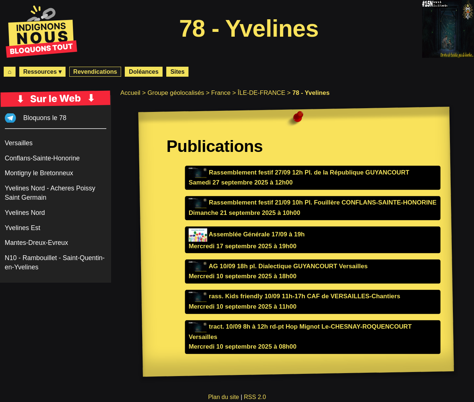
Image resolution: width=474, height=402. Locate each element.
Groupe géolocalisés (175, 92)
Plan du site (223, 397)
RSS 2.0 (255, 397)
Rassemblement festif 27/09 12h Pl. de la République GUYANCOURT (298, 172)
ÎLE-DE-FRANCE (262, 92)
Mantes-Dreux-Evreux (36, 242)
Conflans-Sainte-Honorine (42, 158)
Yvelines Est (22, 228)
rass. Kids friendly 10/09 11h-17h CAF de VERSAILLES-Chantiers (294, 296)
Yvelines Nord (25, 212)
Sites (177, 72)
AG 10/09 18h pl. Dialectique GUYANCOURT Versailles (277, 266)
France (220, 92)
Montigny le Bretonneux (39, 173)
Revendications (95, 72)
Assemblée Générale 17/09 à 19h (246, 234)
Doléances (143, 72)
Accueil (130, 92)
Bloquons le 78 (44, 118)
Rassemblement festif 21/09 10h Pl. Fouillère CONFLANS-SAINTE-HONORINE (312, 202)
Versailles (19, 143)
